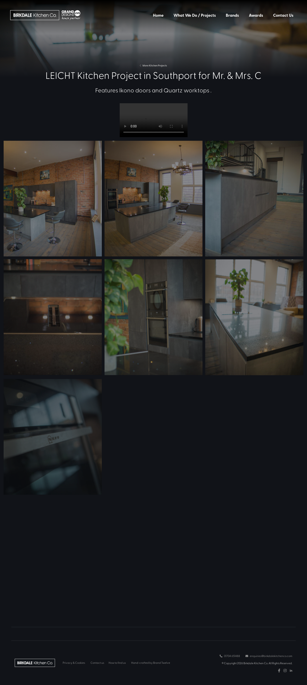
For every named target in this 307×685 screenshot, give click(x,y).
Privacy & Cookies (74, 662)
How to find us (117, 662)
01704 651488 (230, 656)
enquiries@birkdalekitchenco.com (268, 656)
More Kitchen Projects (153, 65)
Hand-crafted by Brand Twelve (150, 662)
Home (158, 15)
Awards (256, 15)
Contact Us (283, 15)
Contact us (97, 662)
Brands (232, 15)
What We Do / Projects (195, 15)
